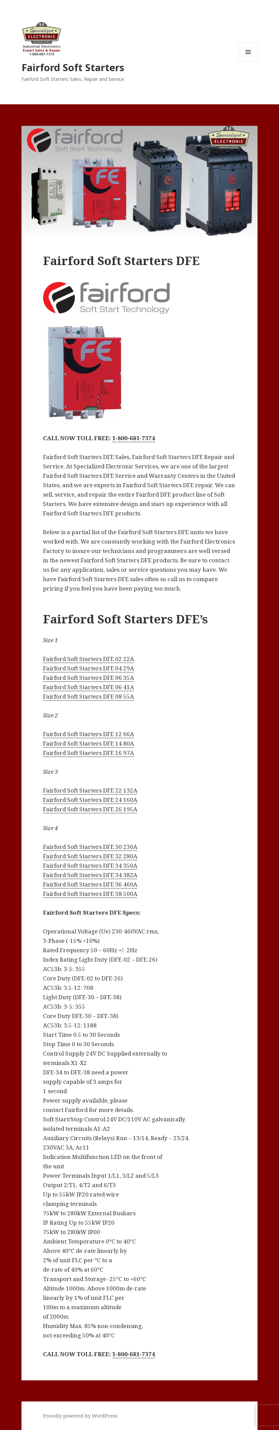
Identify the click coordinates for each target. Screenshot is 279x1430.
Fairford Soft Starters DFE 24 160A (90, 800)
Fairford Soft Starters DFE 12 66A (88, 734)
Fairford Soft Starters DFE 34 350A (90, 865)
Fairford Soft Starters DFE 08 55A (88, 696)
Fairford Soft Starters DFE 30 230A (90, 847)
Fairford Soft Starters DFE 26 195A (90, 809)
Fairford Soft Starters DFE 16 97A (88, 753)
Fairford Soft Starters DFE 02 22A (88, 659)
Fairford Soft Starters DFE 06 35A (88, 677)
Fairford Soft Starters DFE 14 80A (88, 743)
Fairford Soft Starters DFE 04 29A (88, 668)
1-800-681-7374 (133, 438)
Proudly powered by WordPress (80, 1416)
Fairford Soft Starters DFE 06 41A (88, 687)
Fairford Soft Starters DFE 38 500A (90, 894)
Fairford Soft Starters (72, 67)
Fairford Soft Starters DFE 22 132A (90, 790)
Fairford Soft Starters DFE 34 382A (90, 875)
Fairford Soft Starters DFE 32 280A (90, 856)
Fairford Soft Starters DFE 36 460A (90, 884)
